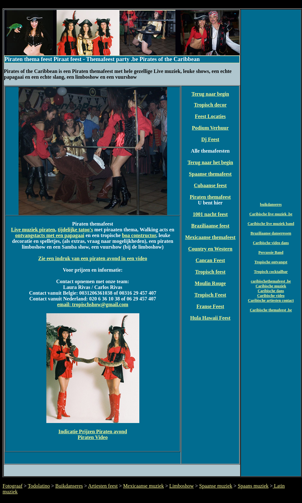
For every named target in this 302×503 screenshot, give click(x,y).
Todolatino (39, 486)
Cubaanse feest (210, 185)
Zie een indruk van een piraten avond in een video (92, 258)
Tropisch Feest (210, 295)
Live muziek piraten (33, 229)
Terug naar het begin (210, 162)
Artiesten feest (103, 486)
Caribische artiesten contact (271, 300)
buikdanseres (271, 204)
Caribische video (271, 295)
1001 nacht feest (210, 214)
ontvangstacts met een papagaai (49, 235)
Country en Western (210, 249)
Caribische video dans (271, 243)
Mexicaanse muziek (143, 486)
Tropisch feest (210, 272)
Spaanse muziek (215, 486)
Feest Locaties (210, 116)
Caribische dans (271, 291)
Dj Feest (210, 139)
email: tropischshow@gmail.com (92, 304)
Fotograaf (12, 486)
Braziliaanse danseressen (271, 233)
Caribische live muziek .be (270, 214)
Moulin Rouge (210, 283)
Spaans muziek (253, 486)
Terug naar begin (210, 94)
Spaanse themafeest (210, 174)
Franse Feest (210, 306)
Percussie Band (270, 252)
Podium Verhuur (210, 128)
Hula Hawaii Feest (210, 318)
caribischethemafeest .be (271, 281)
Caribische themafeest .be (271, 310)
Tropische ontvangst (270, 262)
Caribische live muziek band (271, 223)
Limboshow (181, 486)
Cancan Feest (210, 260)
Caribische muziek (271, 286)
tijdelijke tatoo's (75, 229)
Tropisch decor (210, 105)
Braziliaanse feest (210, 225)
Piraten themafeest (210, 197)
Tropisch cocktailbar (271, 271)
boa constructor (139, 235)
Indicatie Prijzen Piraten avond (92, 431)
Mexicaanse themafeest (210, 237)
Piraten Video (93, 437)
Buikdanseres (69, 486)
